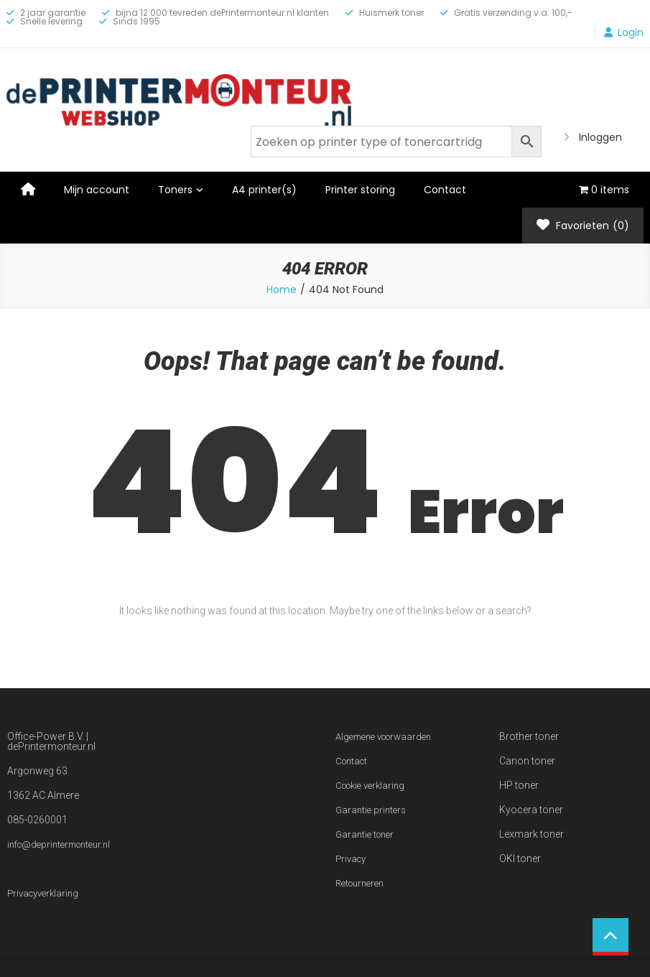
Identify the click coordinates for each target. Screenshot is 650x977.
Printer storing (360, 189)
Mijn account (96, 189)
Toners (175, 189)
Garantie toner (364, 834)
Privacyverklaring (42, 893)
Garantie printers (370, 810)
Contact (445, 189)
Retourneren (359, 883)
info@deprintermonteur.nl (58, 844)
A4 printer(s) (264, 189)
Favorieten (583, 225)
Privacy (350, 858)
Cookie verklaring (369, 785)
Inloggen (600, 137)
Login (631, 32)
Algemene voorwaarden (383, 736)
